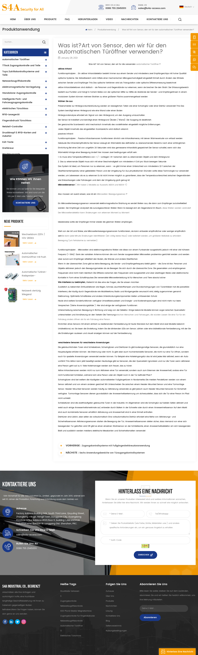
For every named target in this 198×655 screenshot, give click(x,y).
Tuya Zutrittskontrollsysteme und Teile (20, 73)
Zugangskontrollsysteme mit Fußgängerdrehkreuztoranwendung (116, 445)
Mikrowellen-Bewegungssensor (110, 194)
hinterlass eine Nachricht (176, 651)
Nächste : (68, 453)
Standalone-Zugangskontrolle (19, 93)
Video (109, 19)
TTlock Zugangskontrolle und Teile (21, 65)
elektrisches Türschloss (15, 108)
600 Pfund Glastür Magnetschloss (76, 611)
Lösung (109, 611)
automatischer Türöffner (147, 64)
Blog (108, 620)
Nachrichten (129, 19)
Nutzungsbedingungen (116, 630)
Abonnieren (150, 617)
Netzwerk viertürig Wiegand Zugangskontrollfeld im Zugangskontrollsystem (34, 300)
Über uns (30, 19)
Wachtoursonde (11, 154)
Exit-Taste (7, 142)
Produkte (50, 19)
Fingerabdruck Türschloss (16, 120)
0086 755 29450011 (115, 8)
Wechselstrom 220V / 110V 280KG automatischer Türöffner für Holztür (33, 244)
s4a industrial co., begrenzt (21, 586)
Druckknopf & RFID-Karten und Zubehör (19, 134)
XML (75, 649)
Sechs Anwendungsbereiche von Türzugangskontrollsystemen (112, 453)
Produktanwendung (107, 29)
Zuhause (110, 591)
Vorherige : (69, 445)
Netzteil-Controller (12, 126)
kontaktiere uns (157, 19)
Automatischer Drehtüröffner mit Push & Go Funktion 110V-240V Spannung (34, 262)
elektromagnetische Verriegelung (21, 87)
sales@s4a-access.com (152, 8)
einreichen (143, 554)
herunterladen (87, 19)
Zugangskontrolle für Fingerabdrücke (77, 615)
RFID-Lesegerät (10, 114)
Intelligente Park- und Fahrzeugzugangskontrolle (17, 100)
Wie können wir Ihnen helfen (25, 189)
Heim (13, 19)
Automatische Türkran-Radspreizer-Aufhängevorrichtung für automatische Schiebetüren (34, 281)
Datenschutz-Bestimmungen (93, 649)
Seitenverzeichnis (113, 625)
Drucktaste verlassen (69, 591)
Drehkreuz (8, 148)
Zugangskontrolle (68, 601)
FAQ (67, 19)
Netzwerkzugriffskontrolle (16, 81)
